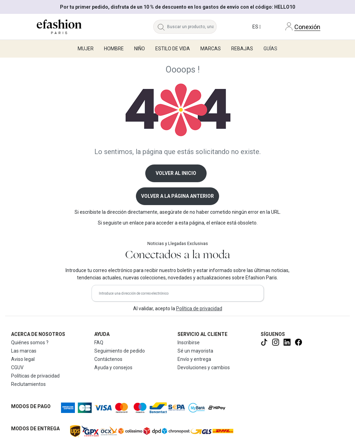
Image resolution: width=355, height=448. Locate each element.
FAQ (98, 342)
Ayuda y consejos (113, 367)
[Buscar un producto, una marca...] (192, 27)
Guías (270, 48)
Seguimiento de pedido (119, 351)
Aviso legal (23, 359)
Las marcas (23, 351)
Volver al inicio (176, 173)
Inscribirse (189, 342)
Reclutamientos (28, 384)
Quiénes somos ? (30, 342)
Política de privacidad (199, 308)
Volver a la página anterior (177, 196)
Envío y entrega (194, 359)
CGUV (17, 367)
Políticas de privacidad (35, 376)
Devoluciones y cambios (204, 367)
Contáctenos (108, 359)
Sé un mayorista (195, 351)
